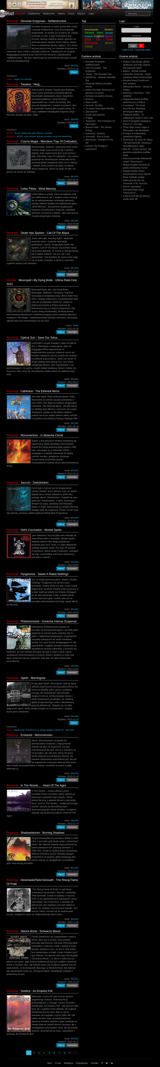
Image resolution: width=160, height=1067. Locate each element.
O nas (58, 1063)
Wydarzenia (49, 13)
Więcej (81, 13)
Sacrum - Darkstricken (34, 482)
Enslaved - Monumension (36, 735)
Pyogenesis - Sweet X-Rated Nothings (44, 574)
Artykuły (20, 13)
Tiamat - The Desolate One (98, 74)
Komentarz (72, 183)
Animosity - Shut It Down (97, 136)
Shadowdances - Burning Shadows (42, 832)
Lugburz (99, 36)
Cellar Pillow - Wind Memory (38, 188)
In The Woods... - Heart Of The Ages (43, 785)
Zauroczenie (91, 111)
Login (91, 13)
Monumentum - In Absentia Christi (42, 435)
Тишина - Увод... (31, 84)
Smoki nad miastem (95, 114)
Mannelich (11, 136)
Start (49, 1063)
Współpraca (82, 1063)
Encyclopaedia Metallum (99, 29)
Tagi (84, 21)
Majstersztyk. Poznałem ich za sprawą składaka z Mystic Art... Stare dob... (44, 730)
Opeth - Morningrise (33, 678)
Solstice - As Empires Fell (36, 991)
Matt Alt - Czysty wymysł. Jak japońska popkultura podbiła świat (137, 152)
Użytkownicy (34, 13)
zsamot (9, 79)
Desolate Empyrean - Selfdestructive (43, 21)
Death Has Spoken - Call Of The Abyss (45, 232)
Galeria (61, 13)
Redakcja (68, 1063)
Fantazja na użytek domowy (99, 96)
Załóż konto (128, 50)
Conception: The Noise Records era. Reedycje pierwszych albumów (134, 108)
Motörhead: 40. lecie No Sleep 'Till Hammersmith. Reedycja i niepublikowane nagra (137, 142)
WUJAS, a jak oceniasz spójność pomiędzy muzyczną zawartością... (45, 136)
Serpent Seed (94, 32)
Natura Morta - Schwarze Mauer (41, 931)
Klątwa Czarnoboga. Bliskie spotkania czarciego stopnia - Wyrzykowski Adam (137, 64)
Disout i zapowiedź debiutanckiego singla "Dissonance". (133, 189)
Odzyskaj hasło (142, 50)
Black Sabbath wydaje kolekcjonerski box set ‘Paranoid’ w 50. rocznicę (135, 180)
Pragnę (88, 118)
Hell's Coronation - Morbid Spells (41, 529)
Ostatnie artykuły (128, 56)
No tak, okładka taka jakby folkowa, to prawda (33, 133)
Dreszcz (89, 99)
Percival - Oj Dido (93, 105)
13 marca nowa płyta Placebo (99, 108)
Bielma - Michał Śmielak (134, 71)
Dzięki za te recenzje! (23, 79)
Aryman (109, 36)
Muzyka (11, 280)
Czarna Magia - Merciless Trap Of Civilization (49, 141)
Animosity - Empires (95, 133)
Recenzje (12, 21)
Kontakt (94, 1063)
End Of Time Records (99, 41)
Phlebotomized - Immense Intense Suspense (49, 621)
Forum (71, 13)
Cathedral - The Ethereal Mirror (40, 391)
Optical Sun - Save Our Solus (39, 337)
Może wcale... (92, 102)
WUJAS (10, 133)
